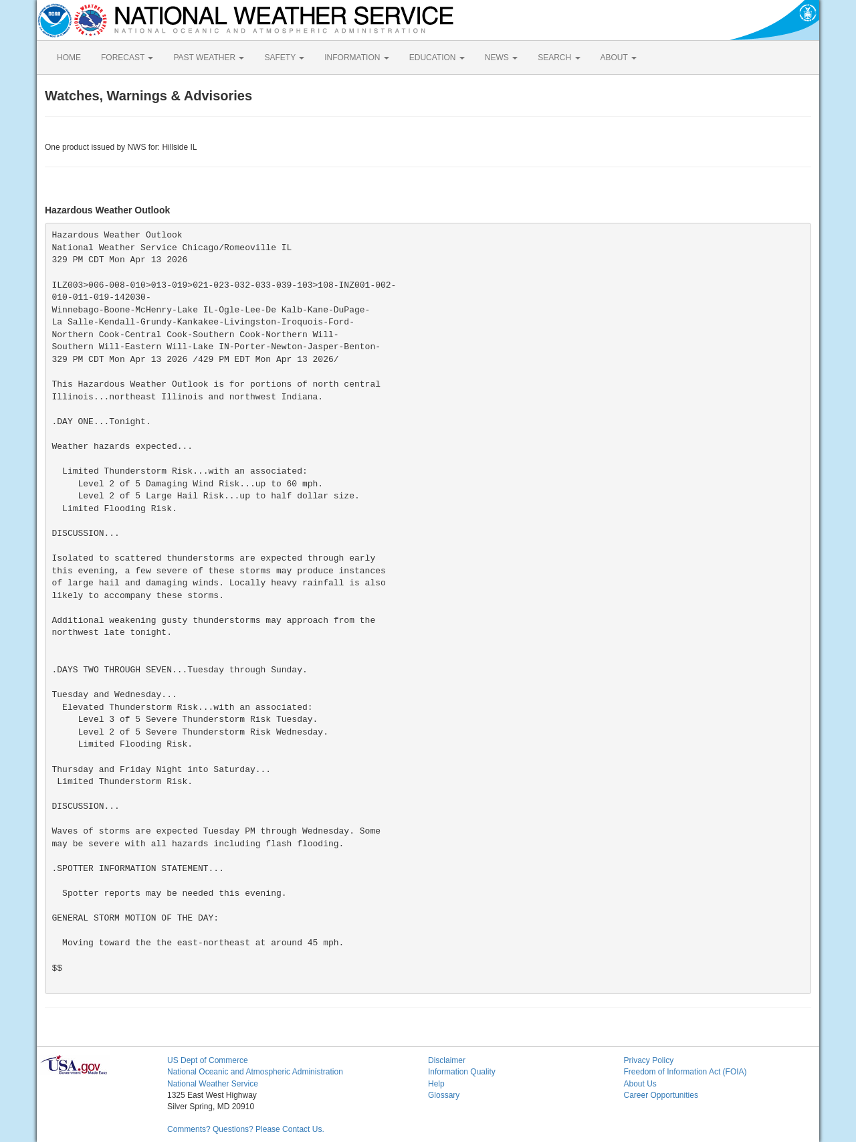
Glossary (443, 1095)
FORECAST (127, 57)
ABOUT (619, 57)
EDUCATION (437, 57)
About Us (640, 1083)
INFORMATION (356, 57)
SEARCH (559, 57)
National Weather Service (212, 1083)
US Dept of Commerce (207, 1060)
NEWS (501, 57)
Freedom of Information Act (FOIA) (685, 1071)
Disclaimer (446, 1060)
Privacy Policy (649, 1060)
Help (436, 1083)
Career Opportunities (661, 1095)
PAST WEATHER (208, 57)
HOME (69, 57)
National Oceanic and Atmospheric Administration (255, 1071)
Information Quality (462, 1071)
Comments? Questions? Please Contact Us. (245, 1129)
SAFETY (284, 57)
